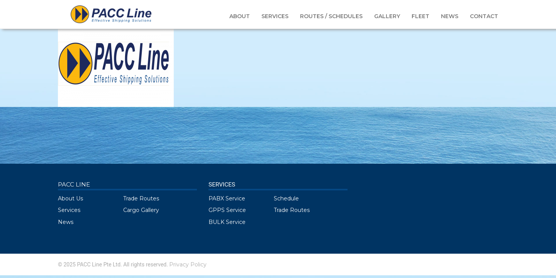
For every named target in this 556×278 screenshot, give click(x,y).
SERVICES (274, 16)
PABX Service (226, 198)
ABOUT (239, 16)
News (65, 222)
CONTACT (484, 16)
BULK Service (227, 222)
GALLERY (387, 16)
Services (69, 210)
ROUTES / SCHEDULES (331, 16)
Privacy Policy (188, 264)
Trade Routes (141, 198)
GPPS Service (227, 210)
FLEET (420, 16)
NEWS (449, 16)
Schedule (286, 198)
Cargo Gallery (141, 210)
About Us (70, 198)
